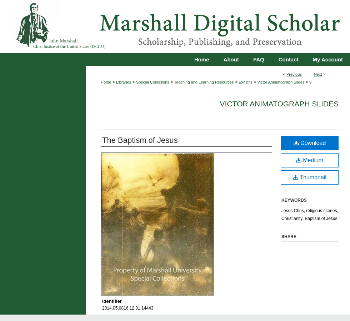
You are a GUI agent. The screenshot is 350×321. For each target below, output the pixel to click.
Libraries (123, 82)
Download (310, 143)
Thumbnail (309, 177)
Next (318, 74)
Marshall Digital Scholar (175, 26)
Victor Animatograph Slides (280, 82)
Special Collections (152, 82)
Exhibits (245, 82)
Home (106, 82)
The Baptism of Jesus (140, 140)
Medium (309, 160)
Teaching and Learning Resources (204, 82)
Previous (294, 74)
